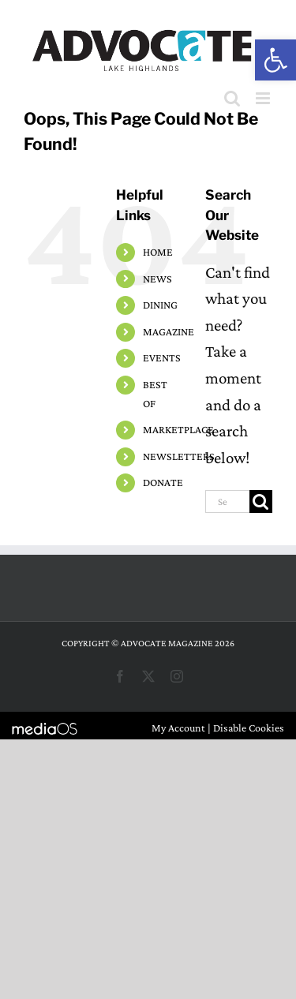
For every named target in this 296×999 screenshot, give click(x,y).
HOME (158, 251)
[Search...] (227, 501)
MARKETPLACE (178, 429)
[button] (275, 59)
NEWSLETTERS (179, 456)
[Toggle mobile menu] (264, 98)
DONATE (163, 482)
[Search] (260, 501)
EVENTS (162, 357)
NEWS (157, 278)
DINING (160, 304)
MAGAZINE (168, 331)
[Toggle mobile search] (232, 98)
